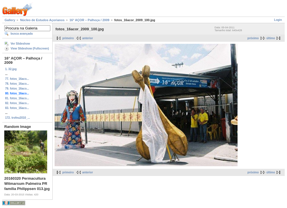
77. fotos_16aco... (17, 78)
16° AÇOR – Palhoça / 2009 (89, 20)
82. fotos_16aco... (17, 103)
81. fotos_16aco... (17, 98)
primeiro (68, 38)
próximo (253, 38)
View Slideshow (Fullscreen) (30, 48)
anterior (87, 38)
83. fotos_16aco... (17, 108)
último (270, 38)
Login (278, 19)
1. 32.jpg (11, 69)
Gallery (10, 20)
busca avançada (22, 33)
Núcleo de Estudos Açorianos (42, 20)
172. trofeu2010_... (17, 117)
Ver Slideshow (20, 43)
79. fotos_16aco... (17, 88)
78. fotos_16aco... (17, 83)
